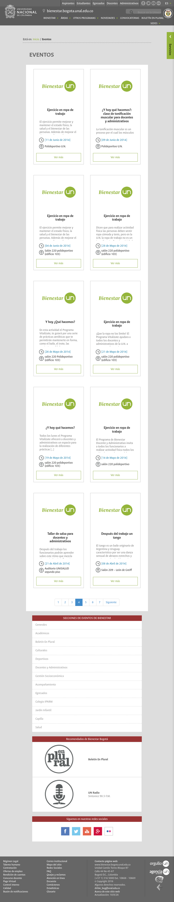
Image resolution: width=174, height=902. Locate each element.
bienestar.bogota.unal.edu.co (70, 10)
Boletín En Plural (153, 18)
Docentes (112, 3)
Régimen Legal (10, 861)
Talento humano (11, 864)
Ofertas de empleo (13, 871)
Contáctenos (53, 884)
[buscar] (154, 12)
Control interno (11, 884)
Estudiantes (83, 3)
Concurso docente (12, 878)
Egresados (98, 3)
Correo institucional (57, 861)
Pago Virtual (9, 881)
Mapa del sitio (54, 864)
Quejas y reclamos (56, 874)
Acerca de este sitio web (107, 891)
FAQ (49, 871)
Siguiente (111, 602)
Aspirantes (68, 3)
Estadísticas (53, 888)
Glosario (51, 891)
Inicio (36, 39)
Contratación (10, 868)
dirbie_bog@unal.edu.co (107, 888)
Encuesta (51, 881)
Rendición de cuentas (14, 874)
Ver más (58, 157)
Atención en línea (56, 878)
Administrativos (129, 3)
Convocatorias (129, 18)
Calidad (7, 888)
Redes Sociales (54, 868)
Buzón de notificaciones (15, 891)
